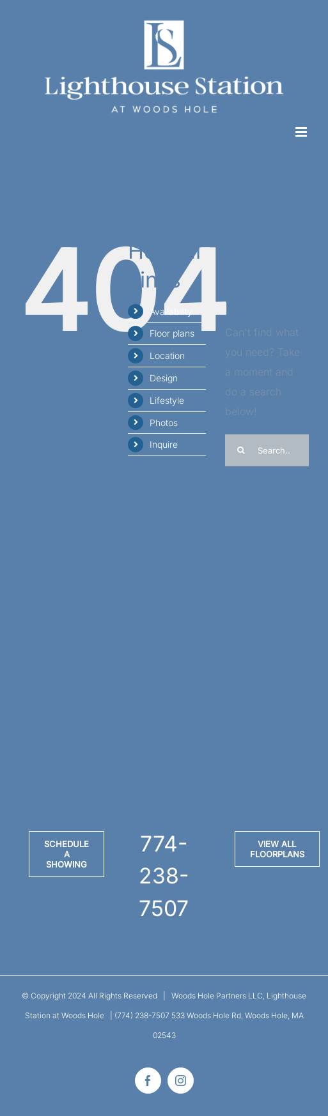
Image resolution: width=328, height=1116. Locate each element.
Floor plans (172, 333)
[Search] (241, 450)
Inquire (164, 444)
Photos (164, 422)
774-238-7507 (164, 875)
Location (167, 355)
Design (164, 377)
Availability (171, 311)
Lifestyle (167, 400)
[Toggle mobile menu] (302, 132)
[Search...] (267, 450)
